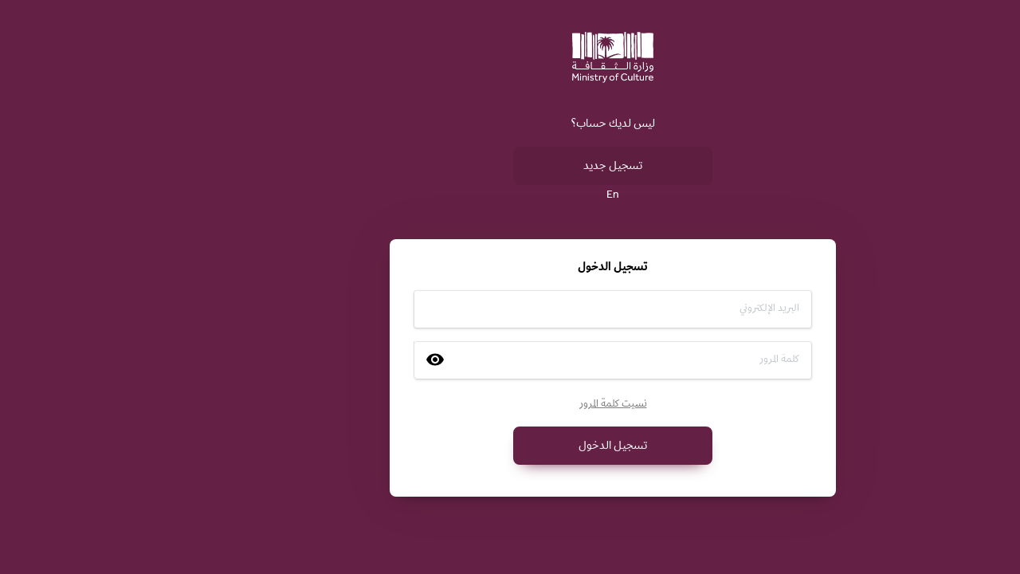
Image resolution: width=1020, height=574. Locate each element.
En (510, 196)
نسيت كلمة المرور (510, 405)
